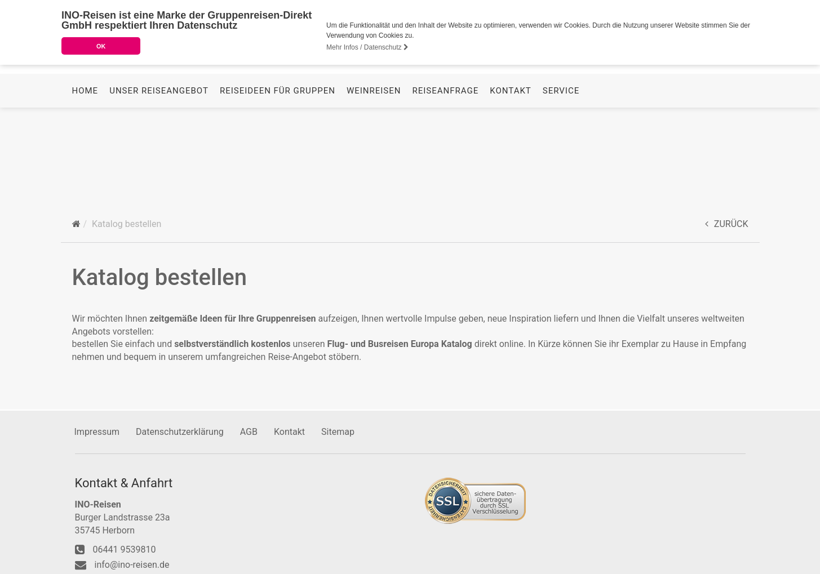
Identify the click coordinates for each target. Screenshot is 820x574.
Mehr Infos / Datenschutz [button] (367, 47)
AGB (249, 430)
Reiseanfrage (446, 182)
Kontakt (510, 182)
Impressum (97, 430)
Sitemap (337, 430)
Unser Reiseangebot (159, 182)
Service (561, 182)
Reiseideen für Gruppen (277, 182)
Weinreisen (374, 182)
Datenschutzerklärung (180, 430)
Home (85, 182)
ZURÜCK (726, 222)
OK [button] (100, 46)
